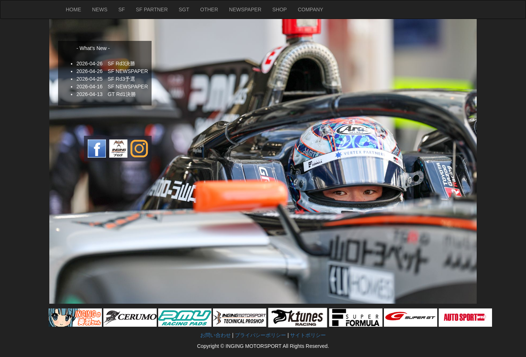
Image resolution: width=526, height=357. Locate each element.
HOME (73, 9)
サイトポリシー (308, 335)
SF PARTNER (152, 9)
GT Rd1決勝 (122, 94)
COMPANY (310, 9)
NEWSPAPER (245, 9)
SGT (184, 9)
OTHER (209, 9)
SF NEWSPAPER (128, 71)
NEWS (99, 9)
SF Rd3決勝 (121, 63)
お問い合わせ (215, 335)
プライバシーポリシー (261, 335)
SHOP (279, 9)
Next (55, 161)
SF (121, 9)
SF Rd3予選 (121, 79)
